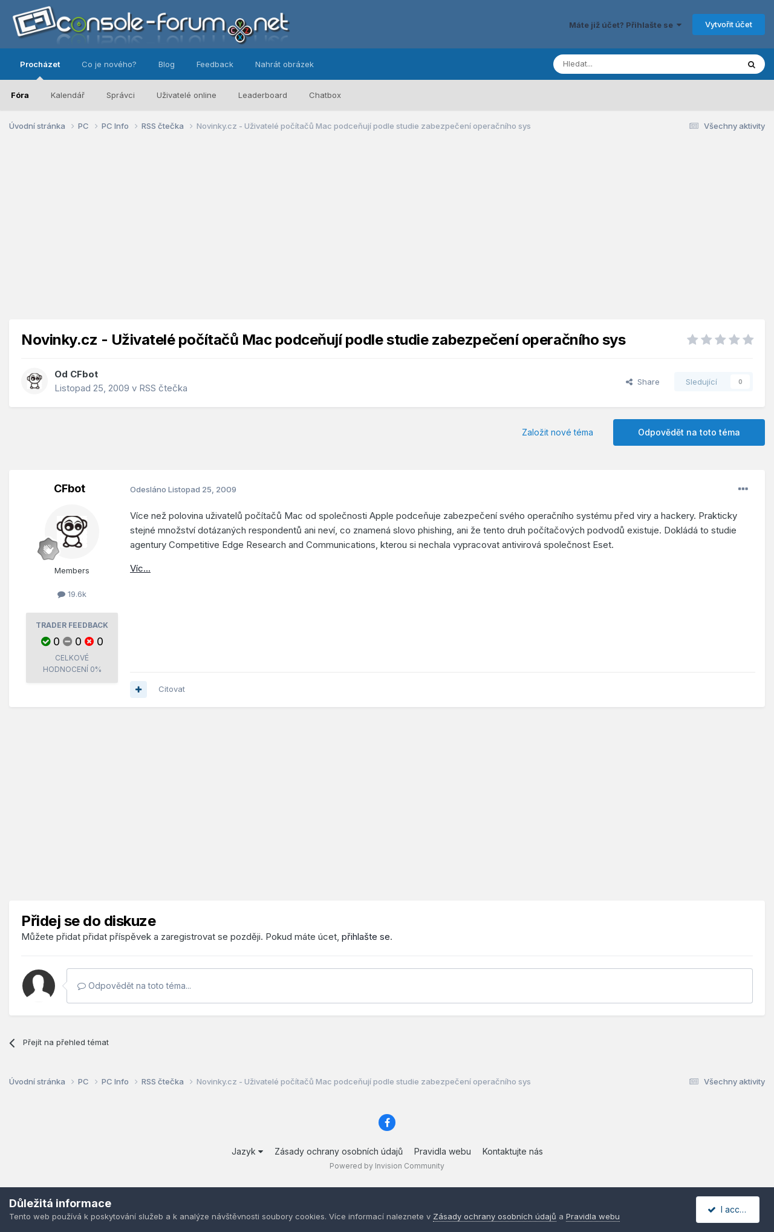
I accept (729, 1209)
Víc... (140, 568)
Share (643, 381)
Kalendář (68, 95)
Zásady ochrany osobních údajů (339, 1151)
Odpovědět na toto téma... (134, 985)
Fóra (20, 95)
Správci (120, 95)
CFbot (84, 374)
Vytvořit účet (728, 24)
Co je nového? (109, 64)
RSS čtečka (163, 388)
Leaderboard (262, 95)
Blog (166, 64)
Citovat (171, 689)
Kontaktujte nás (513, 1151)
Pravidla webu (442, 1151)
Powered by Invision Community (387, 1165)
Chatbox (325, 95)
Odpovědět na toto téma (689, 432)
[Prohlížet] (615, 64)
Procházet (40, 69)
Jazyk (247, 1151)
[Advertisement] (387, 234)
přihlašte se (366, 936)
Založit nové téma (557, 432)
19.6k (71, 594)
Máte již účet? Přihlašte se (625, 25)
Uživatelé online (186, 95)
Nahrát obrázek (284, 64)
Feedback (215, 64)
